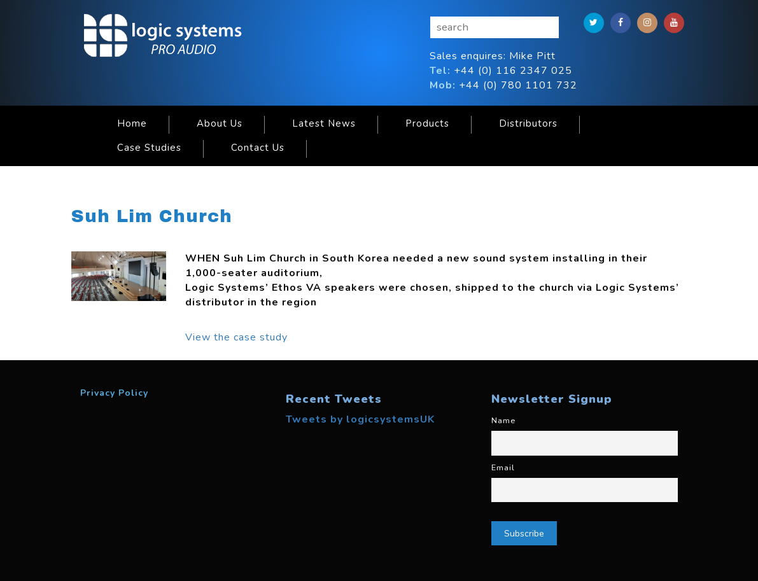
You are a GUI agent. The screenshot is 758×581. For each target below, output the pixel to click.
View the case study (236, 337)
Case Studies (149, 147)
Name (503, 420)
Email (503, 467)
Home (132, 123)
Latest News (324, 123)
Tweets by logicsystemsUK (360, 419)
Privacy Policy (114, 393)
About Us (219, 123)
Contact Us (257, 147)
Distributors (528, 123)
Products (427, 123)
